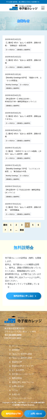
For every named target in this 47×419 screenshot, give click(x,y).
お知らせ (16, 394)
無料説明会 (17, 378)
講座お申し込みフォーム (23, 382)
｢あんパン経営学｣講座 (22, 354)
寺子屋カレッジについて (23, 374)
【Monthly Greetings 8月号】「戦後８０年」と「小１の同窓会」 (23, 79)
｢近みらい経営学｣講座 (22, 358)
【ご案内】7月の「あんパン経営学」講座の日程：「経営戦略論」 (23, 208)
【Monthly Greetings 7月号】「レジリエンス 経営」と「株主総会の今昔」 (22, 170)
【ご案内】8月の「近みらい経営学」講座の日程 (23, 135)
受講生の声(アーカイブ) (22, 366)
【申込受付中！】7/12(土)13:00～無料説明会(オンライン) (22, 191)
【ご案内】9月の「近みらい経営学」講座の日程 (23, 61)
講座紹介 (16, 350)
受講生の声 (17, 362)
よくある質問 (18, 370)
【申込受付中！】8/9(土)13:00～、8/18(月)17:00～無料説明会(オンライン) (20, 100)
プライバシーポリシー (22, 398)
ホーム (15, 346)
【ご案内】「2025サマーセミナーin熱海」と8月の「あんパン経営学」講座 (23, 152)
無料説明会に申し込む (24, 296)
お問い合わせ (18, 386)
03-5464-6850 (15, 335)
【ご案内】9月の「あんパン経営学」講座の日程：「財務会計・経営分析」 (23, 44)
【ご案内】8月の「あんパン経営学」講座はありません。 (23, 117)
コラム (15, 390)
